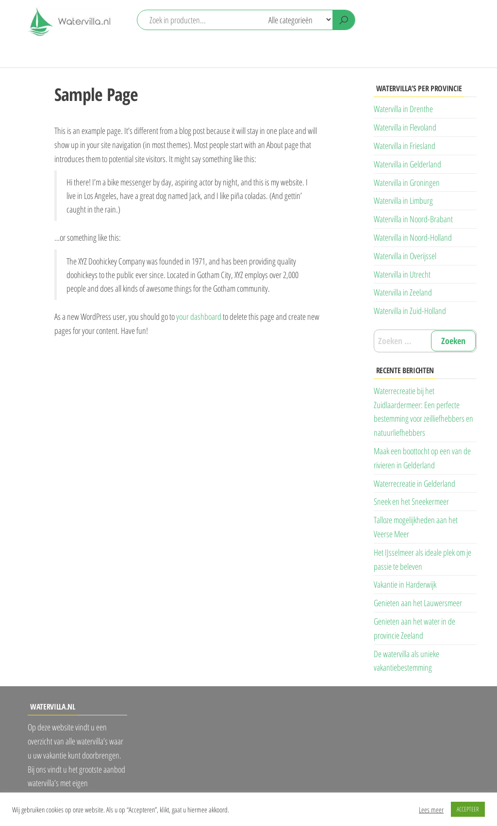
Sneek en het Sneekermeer (411, 501)
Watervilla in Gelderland (407, 164)
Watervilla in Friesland (404, 145)
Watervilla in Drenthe (403, 109)
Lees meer (431, 809)
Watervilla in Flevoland (405, 127)
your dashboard (198, 316)
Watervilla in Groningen (407, 182)
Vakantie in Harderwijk (405, 584)
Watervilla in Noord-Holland (413, 237)
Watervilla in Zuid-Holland (410, 310)
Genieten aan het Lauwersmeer (418, 603)
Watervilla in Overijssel (405, 256)
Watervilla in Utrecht (402, 274)
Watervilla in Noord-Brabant (413, 219)
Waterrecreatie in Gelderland (414, 483)
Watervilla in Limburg (403, 200)
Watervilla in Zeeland (403, 292)
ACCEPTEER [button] (468, 809)
